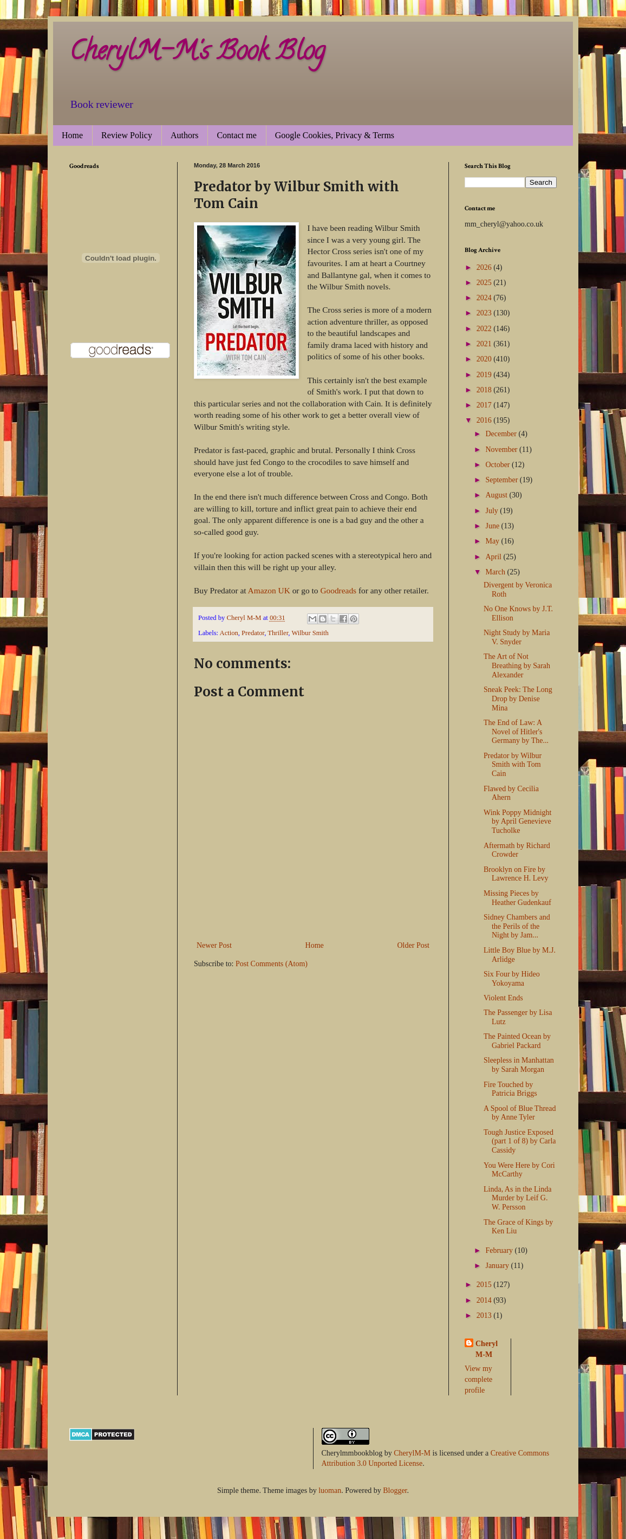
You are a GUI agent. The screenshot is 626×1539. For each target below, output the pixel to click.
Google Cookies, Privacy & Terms (334, 135)
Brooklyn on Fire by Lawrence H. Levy (516, 874)
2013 (485, 1315)
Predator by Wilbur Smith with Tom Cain (513, 765)
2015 (485, 1285)
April (494, 557)
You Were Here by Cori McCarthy (519, 1170)
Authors (185, 135)
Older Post (413, 945)
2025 (485, 283)
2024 (485, 298)
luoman (329, 1490)
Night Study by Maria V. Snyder (517, 637)
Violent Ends (503, 998)
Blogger (395, 1490)
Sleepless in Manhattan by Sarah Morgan (519, 1065)
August (497, 495)
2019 (485, 375)
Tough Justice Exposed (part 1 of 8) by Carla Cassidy (520, 1141)
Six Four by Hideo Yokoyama (512, 978)
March (496, 572)
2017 (485, 405)
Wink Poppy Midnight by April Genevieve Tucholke (517, 822)
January (498, 1266)
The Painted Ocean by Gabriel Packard (517, 1041)
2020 (485, 359)
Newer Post (214, 945)
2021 (485, 344)
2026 (485, 267)
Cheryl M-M (486, 1349)
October (498, 465)
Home (72, 135)
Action (229, 633)
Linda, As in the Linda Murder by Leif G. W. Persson (518, 1198)
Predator (253, 633)
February (499, 1250)
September (502, 480)
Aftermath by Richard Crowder (517, 850)
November (502, 449)
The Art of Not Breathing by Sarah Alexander (517, 665)
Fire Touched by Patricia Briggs (510, 1089)
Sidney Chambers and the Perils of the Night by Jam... (517, 926)
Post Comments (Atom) (272, 964)
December (501, 434)
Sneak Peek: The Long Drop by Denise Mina (518, 699)
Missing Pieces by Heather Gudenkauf (517, 898)
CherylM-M (412, 1453)
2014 (485, 1300)
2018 (485, 390)
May (493, 541)
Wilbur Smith (309, 633)
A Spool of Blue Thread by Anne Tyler (520, 1113)
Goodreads (338, 590)
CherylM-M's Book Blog (197, 54)
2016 (485, 420)
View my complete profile (478, 1379)
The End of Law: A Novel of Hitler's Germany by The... (516, 732)
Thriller (278, 633)
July (492, 511)
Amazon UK (269, 590)
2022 (485, 329)
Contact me (236, 135)
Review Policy (126, 135)
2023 (485, 313)
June (493, 526)
